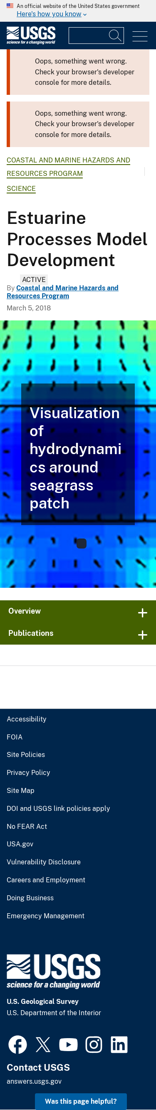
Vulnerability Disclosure (44, 862)
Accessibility (27, 719)
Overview (24, 611)
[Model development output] (78, 454)
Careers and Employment (46, 880)
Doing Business (30, 898)
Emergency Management (45, 916)
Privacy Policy (28, 773)
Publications (31, 633)
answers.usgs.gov (34, 1081)
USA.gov (20, 844)
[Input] (96, 35)
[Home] (31, 42)
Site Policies (26, 755)
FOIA (14, 737)
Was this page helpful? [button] (81, 1101)
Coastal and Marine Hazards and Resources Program (63, 292)
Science (21, 189)
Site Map (21, 791)
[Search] (115, 35)
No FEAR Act (27, 827)
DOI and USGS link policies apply (58, 809)
